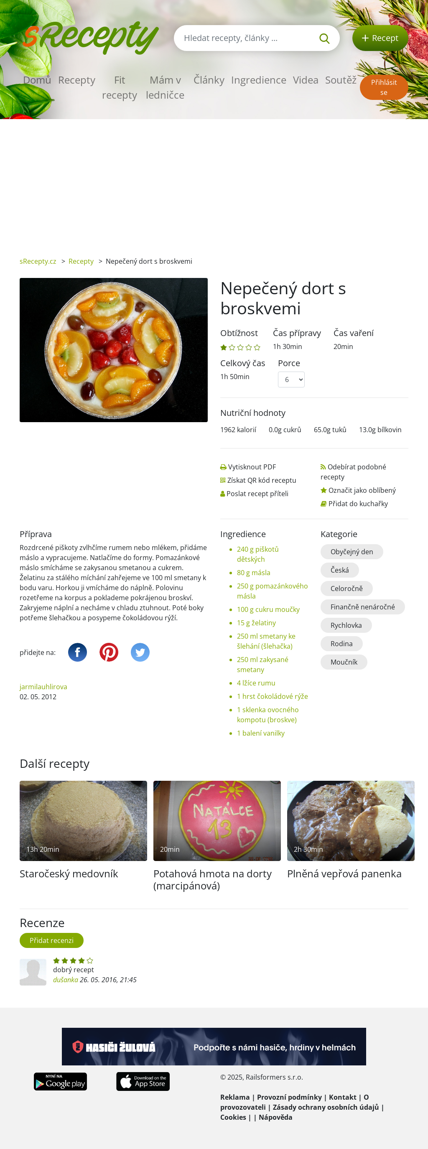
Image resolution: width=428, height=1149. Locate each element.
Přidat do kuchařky (358, 503)
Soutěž (341, 80)
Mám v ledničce (165, 87)
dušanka (65, 979)
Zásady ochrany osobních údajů (326, 1107)
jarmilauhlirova (43, 686)
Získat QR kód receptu (261, 480)
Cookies (233, 1117)
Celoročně (347, 588)
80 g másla (253, 572)
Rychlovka (346, 625)
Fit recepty (119, 87)
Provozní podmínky (289, 1097)
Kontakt (343, 1097)
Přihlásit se (384, 87)
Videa (305, 80)
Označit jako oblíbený (362, 490)
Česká (340, 570)
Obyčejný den (352, 551)
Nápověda (276, 1117)
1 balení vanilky (261, 733)
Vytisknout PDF (252, 466)
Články (209, 80)
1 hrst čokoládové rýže (272, 696)
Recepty (76, 80)
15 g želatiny (256, 622)
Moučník (344, 662)
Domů (37, 80)
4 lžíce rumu (256, 683)
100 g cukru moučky (268, 609)
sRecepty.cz (38, 261)
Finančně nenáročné (363, 606)
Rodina (342, 643)
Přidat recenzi (52, 940)
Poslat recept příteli (257, 493)
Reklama (235, 1097)
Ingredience (258, 80)
